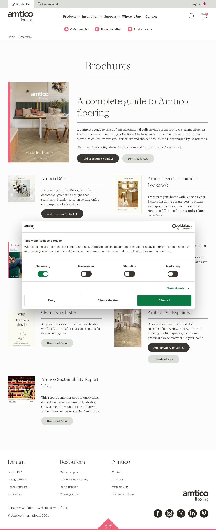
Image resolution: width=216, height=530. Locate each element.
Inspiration (92, 16)
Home (11, 37)
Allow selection (108, 300)
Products (71, 16)
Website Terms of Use (53, 507)
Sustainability (120, 487)
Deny (51, 300)
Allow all (164, 300)
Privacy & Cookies (20, 507)
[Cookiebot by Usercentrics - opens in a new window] (175, 227)
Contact (151, 16)
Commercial (47, 4)
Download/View (138, 158)
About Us (117, 479)
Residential (21, 4)
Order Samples (69, 472)
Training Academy (123, 494)
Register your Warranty (74, 479)
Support (112, 16)
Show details (175, 288)
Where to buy (132, 16)
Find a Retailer (69, 487)
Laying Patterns (17, 479)
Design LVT (15, 472)
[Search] (191, 16)
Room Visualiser (17, 487)
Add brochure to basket (98, 158)
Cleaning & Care (70, 494)
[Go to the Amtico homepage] (20, 16)
